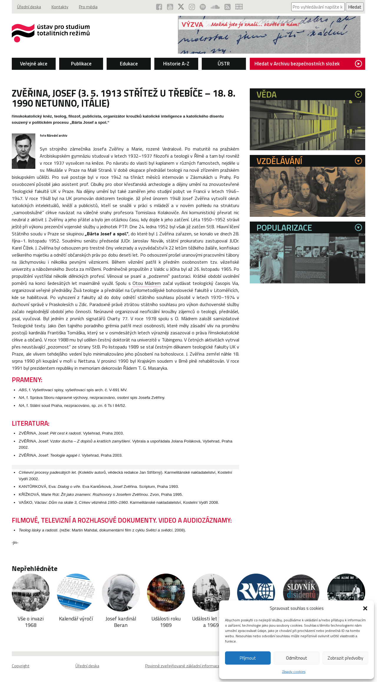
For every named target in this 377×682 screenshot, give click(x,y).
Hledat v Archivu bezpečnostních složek (308, 63)
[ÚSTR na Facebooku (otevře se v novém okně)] (159, 7)
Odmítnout (296, 658)
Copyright (20, 666)
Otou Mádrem (147, 283)
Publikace (81, 63)
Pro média (88, 7)
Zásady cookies (293, 671)
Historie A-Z (176, 63)
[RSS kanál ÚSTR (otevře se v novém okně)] (227, 7)
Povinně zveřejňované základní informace (182, 666)
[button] (365, 608)
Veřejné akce (33, 63)
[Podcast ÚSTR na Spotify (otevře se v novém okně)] (202, 7)
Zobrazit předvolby (345, 658)
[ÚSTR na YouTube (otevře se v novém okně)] (170, 7)
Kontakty (60, 7)
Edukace (129, 63)
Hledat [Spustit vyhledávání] (354, 6)
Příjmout (248, 658)
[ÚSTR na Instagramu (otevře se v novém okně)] (191, 7)
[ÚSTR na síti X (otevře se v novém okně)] (181, 7)
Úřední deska (29, 7)
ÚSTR (224, 63)
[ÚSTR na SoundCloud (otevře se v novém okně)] (215, 7)
